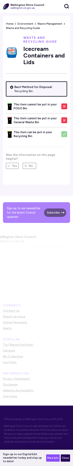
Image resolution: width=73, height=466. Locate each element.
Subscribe (53, 212)
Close (65, 458)
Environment (25, 23)
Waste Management (49, 23)
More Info (53, 458)
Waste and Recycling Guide (23, 28)
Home (9, 23)
